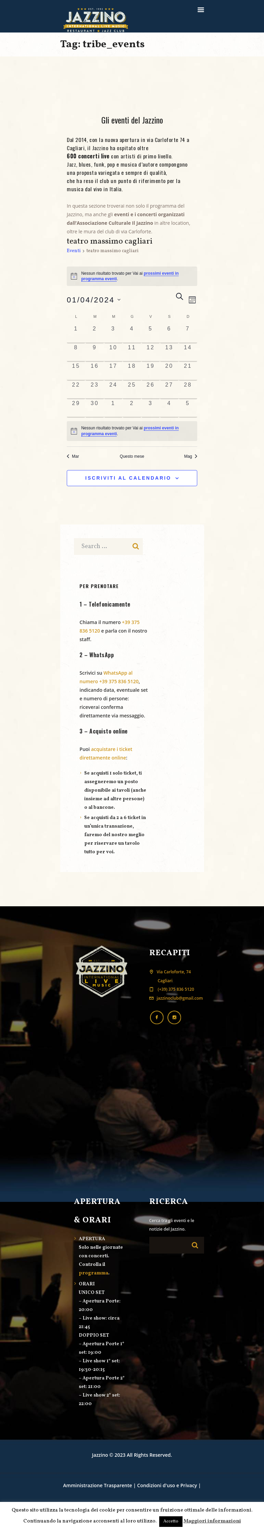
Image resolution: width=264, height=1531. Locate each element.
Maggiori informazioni (212, 1521)
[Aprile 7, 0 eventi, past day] (188, 334)
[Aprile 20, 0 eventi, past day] (169, 371)
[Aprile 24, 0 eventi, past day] (113, 390)
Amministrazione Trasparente (97, 1485)
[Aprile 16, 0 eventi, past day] (94, 371)
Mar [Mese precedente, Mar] (73, 456)
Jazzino (100, 1455)
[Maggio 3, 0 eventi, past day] (150, 408)
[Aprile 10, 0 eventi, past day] (113, 352)
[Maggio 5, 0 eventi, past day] (188, 408)
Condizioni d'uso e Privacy (167, 1485)
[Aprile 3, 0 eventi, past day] (113, 334)
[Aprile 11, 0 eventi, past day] (132, 352)
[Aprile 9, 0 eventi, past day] (94, 352)
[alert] (132, 431)
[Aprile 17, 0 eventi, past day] (113, 371)
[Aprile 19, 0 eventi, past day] (150, 371)
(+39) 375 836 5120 (175, 989)
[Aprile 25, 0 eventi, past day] (132, 390)
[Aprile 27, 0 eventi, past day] (169, 390)
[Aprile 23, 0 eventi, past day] (94, 390)
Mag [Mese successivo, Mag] (190, 456)
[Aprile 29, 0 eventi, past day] (76, 408)
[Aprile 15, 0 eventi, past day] (76, 371)
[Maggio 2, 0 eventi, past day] (132, 408)
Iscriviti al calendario (128, 478)
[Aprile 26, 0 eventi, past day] (150, 390)
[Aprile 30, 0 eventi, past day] (94, 408)
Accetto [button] (170, 1521)
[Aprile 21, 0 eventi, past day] (188, 371)
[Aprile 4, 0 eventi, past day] (132, 334)
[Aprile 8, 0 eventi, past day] (76, 352)
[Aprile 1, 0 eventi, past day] (76, 334)
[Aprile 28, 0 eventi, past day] (188, 390)
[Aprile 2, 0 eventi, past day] (94, 334)
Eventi (74, 251)
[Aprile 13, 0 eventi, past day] (169, 352)
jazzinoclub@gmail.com (180, 998)
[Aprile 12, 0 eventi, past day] (150, 352)
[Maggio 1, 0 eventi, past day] (113, 408)
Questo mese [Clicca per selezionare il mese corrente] (132, 456)
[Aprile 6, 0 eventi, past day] (169, 334)
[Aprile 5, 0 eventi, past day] (150, 334)
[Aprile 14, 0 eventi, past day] (188, 352)
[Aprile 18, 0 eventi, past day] (132, 371)
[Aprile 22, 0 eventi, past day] (76, 390)
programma (93, 1273)
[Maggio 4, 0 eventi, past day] (169, 408)
